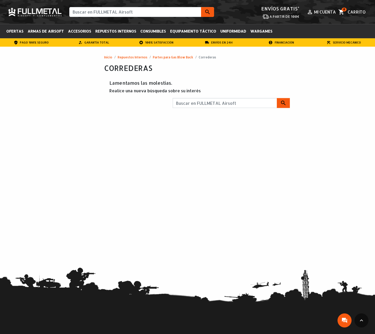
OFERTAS (14, 31)
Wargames (261, 31)
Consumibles (153, 31)
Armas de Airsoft (46, 31)
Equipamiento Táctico (193, 31)
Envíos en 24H (219, 42)
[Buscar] (141, 12)
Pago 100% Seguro (31, 42)
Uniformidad (233, 31)
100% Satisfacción (156, 42)
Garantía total (93, 42)
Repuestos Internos (115, 31)
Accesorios (79, 31)
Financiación (281, 42)
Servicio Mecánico (344, 42)
